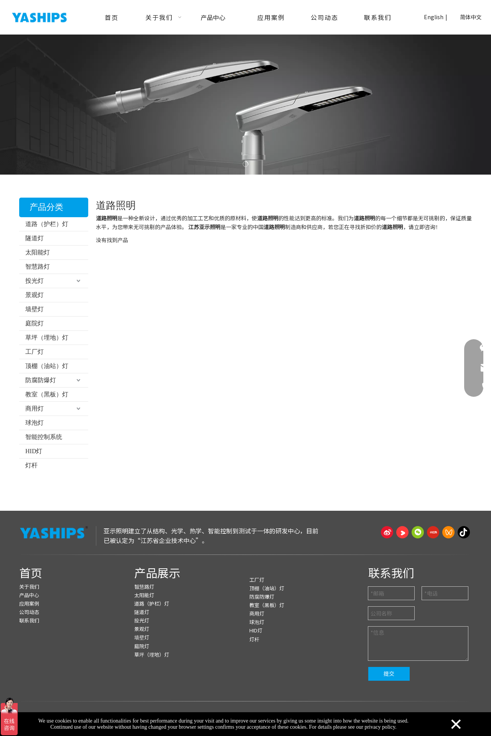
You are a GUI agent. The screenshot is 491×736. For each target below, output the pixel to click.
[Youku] (402, 532)
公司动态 (29, 612)
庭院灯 (34, 323)
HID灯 (33, 451)
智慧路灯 (37, 266)
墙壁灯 (34, 309)
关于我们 (29, 586)
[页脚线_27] (245, 554)
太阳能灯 (37, 252)
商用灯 (34, 408)
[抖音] (464, 532)
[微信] (418, 532)
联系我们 (29, 620)
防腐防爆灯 (40, 380)
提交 (389, 673)
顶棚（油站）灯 (46, 366)
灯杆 (31, 465)
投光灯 (34, 280)
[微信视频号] (448, 532)
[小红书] (433, 532)
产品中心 (29, 595)
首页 (30, 572)
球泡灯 (34, 422)
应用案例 (29, 603)
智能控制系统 (43, 437)
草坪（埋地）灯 (46, 337)
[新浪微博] (387, 532)
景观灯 (34, 295)
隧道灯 (34, 238)
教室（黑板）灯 (46, 394)
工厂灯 (34, 351)
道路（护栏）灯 (46, 224)
